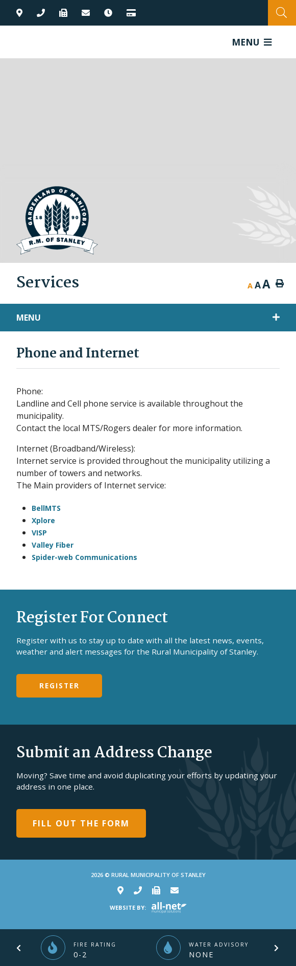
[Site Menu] (148, 317)
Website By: (128, 907)
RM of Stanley (57, 220)
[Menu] (252, 42)
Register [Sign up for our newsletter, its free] (59, 685)
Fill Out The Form (81, 823)
